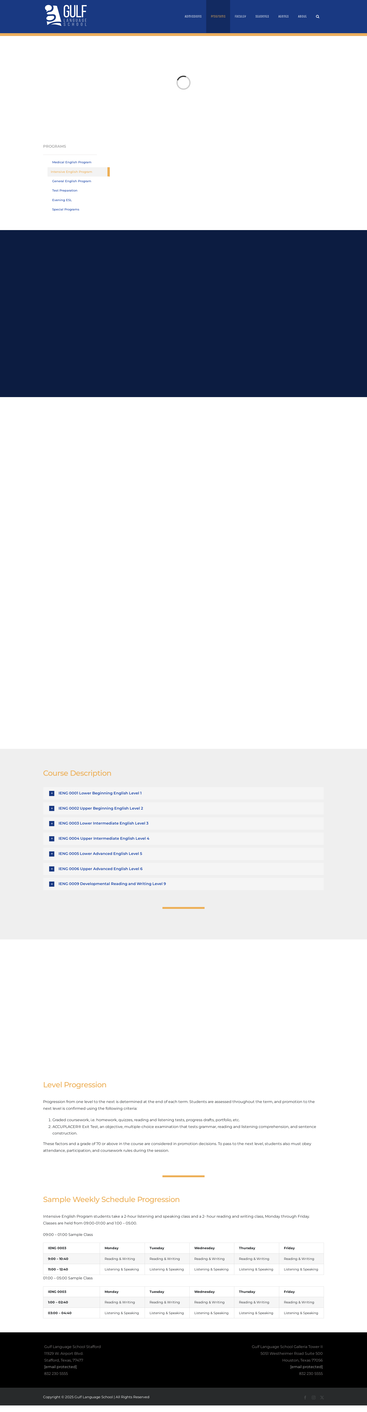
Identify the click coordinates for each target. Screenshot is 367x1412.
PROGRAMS (54, 146)
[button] (317, 16)
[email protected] (60, 1367)
